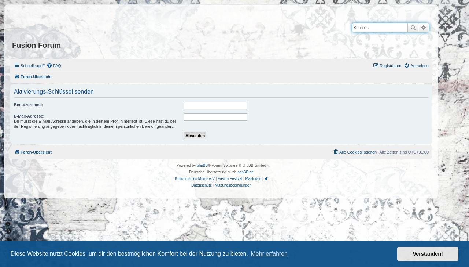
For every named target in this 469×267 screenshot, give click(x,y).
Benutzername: (28, 104)
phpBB (202, 165)
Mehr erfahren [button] (269, 253)
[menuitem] (54, 65)
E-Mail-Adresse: (29, 116)
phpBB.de (245, 172)
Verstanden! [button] (428, 254)
